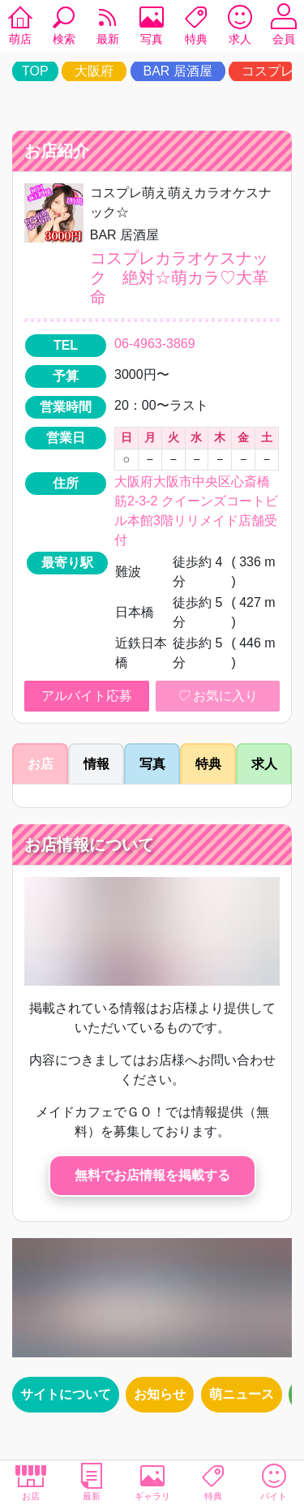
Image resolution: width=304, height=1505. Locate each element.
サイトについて (65, 1394)
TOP (35, 71)
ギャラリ (152, 1481)
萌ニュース (241, 1394)
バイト (273, 1481)
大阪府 (94, 71)
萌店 (20, 27)
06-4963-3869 (154, 343)
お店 (30, 1481)
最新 (108, 27)
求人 (240, 27)
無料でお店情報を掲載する (152, 1175)
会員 (284, 27)
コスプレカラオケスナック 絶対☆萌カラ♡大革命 (179, 277)
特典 (196, 27)
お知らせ (160, 1394)
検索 (64, 27)
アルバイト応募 (86, 696)
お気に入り (217, 696)
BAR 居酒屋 (177, 71)
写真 (151, 27)
